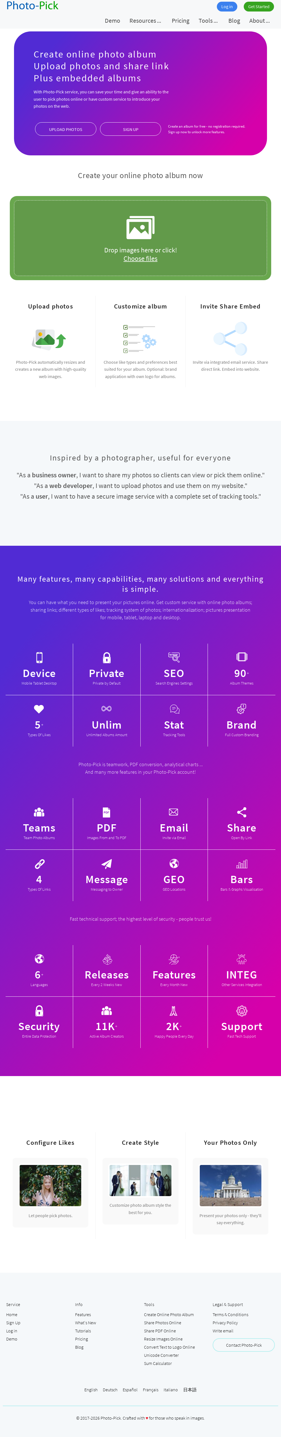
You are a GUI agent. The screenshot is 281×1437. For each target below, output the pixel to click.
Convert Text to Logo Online (169, 1347)
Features (83, 1314)
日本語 (190, 1389)
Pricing (81, 1339)
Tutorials (83, 1331)
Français (150, 1389)
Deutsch (110, 1389)
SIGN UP (130, 129)
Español (130, 1389)
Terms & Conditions (230, 1314)
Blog (79, 1347)
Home (11, 1314)
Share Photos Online (162, 1322)
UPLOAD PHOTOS (65, 129)
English (90, 1389)
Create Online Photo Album (169, 1314)
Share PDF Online (160, 1331)
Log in (227, 6)
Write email (223, 1331)
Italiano (171, 1389)
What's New (85, 1322)
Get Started (259, 6)
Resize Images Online (163, 1339)
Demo (11, 1339)
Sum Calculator (158, 1363)
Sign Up (13, 1322)
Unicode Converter (161, 1355)
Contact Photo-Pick (244, 1345)
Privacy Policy (225, 1322)
